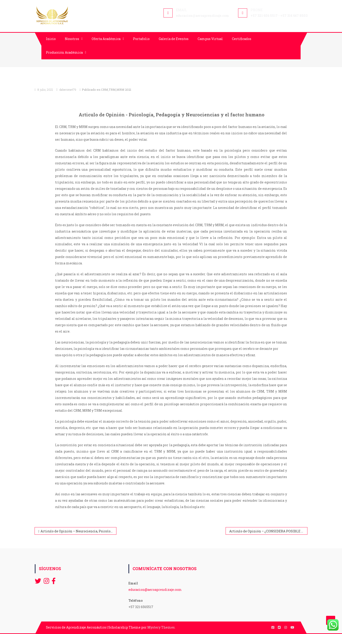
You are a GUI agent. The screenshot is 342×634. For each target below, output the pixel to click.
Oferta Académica (106, 39)
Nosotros (72, 39)
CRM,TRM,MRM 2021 (116, 90)
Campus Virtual (210, 39)
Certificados (241, 39)
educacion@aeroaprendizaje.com (155, 589)
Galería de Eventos (174, 39)
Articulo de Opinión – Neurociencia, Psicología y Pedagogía (78, 531)
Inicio (51, 39)
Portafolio (141, 39)
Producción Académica (64, 52)
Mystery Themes (161, 627)
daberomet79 (67, 90)
